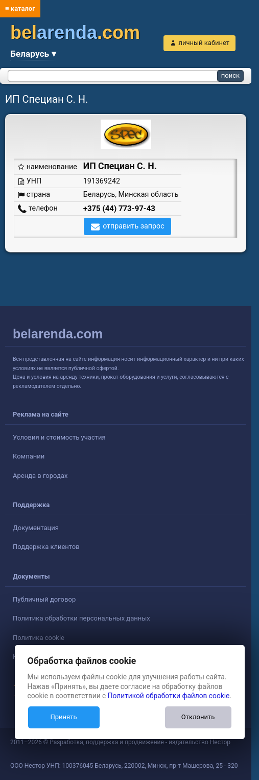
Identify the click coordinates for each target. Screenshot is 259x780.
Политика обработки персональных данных (81, 618)
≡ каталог (20, 8)
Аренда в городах (40, 475)
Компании (28, 456)
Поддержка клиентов (46, 546)
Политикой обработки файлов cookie (169, 696)
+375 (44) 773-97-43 (119, 208)
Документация (36, 528)
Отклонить (198, 717)
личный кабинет (203, 43)
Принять (63, 717)
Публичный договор (44, 599)
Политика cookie (38, 637)
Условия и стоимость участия (59, 437)
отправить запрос (133, 226)
